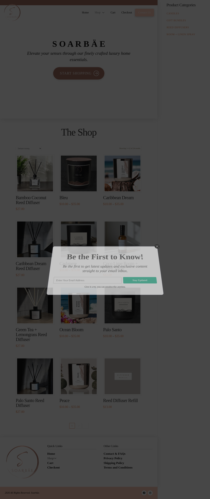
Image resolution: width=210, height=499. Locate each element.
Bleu (63, 197)
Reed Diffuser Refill (120, 400)
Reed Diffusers (178, 27)
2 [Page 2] (78, 425)
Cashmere (68, 263)
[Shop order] (29, 148)
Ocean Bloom (71, 329)
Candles (173, 13)
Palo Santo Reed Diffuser (30, 403)
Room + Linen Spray (181, 34)
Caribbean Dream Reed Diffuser (31, 266)
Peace (64, 400)
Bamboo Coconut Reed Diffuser (31, 200)
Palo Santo (112, 329)
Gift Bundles (176, 20)
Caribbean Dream (118, 197)
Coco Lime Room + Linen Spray (120, 266)
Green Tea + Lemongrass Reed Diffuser (31, 334)
